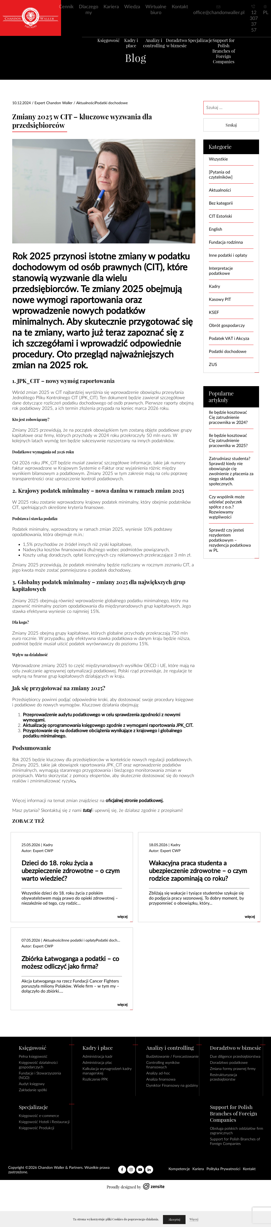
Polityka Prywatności (223, 1169)
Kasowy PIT (220, 299)
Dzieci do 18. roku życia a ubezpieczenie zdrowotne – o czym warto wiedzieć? (70, 871)
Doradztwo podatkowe (229, 1063)
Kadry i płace (126, 46)
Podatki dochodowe (227, 351)
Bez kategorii (221, 203)
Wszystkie (218, 159)
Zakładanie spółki (33, 1090)
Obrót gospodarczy (227, 325)
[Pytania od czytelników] (221, 174)
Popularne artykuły (221, 396)
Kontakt (180, 7)
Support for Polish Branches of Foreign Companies (231, 57)
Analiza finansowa (160, 1079)
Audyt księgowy (32, 1084)
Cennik (66, 7)
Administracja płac (97, 1063)
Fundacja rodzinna (226, 242)
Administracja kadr (98, 1057)
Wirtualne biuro (155, 10)
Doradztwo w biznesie (179, 49)
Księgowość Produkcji (36, 1128)
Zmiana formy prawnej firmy (233, 1069)
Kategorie (220, 147)
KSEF (214, 312)
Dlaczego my (88, 10)
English (215, 229)
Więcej (194, 1219)
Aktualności (220, 190)
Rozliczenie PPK (95, 1079)
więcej (122, 917)
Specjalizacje (205, 46)
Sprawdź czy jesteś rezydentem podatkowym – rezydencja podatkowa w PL (230, 540)
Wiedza (132, 7)
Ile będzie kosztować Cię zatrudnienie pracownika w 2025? (228, 440)
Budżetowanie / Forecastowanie (172, 1057)
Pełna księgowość (33, 1057)
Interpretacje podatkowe (221, 271)
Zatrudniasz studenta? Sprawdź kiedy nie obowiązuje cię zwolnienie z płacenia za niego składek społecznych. (231, 471)
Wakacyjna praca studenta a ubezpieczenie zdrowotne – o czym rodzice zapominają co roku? (198, 871)
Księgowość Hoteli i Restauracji (44, 1122)
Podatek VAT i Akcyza (229, 338)
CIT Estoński (220, 216)
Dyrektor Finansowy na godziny (172, 1085)
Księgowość (100, 46)
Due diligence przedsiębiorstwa (235, 1057)
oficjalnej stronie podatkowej (134, 800)
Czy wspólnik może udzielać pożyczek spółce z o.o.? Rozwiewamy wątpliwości (226, 507)
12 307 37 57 (254, 21)
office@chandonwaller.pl (218, 12)
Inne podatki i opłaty (228, 255)
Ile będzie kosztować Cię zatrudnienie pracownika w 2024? (228, 417)
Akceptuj (174, 1219)
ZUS (213, 364)
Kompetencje (179, 1169)
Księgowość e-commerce (39, 1116)
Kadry (214, 286)
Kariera (111, 7)
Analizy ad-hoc (158, 1073)
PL (265, 12)
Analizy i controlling (153, 49)
